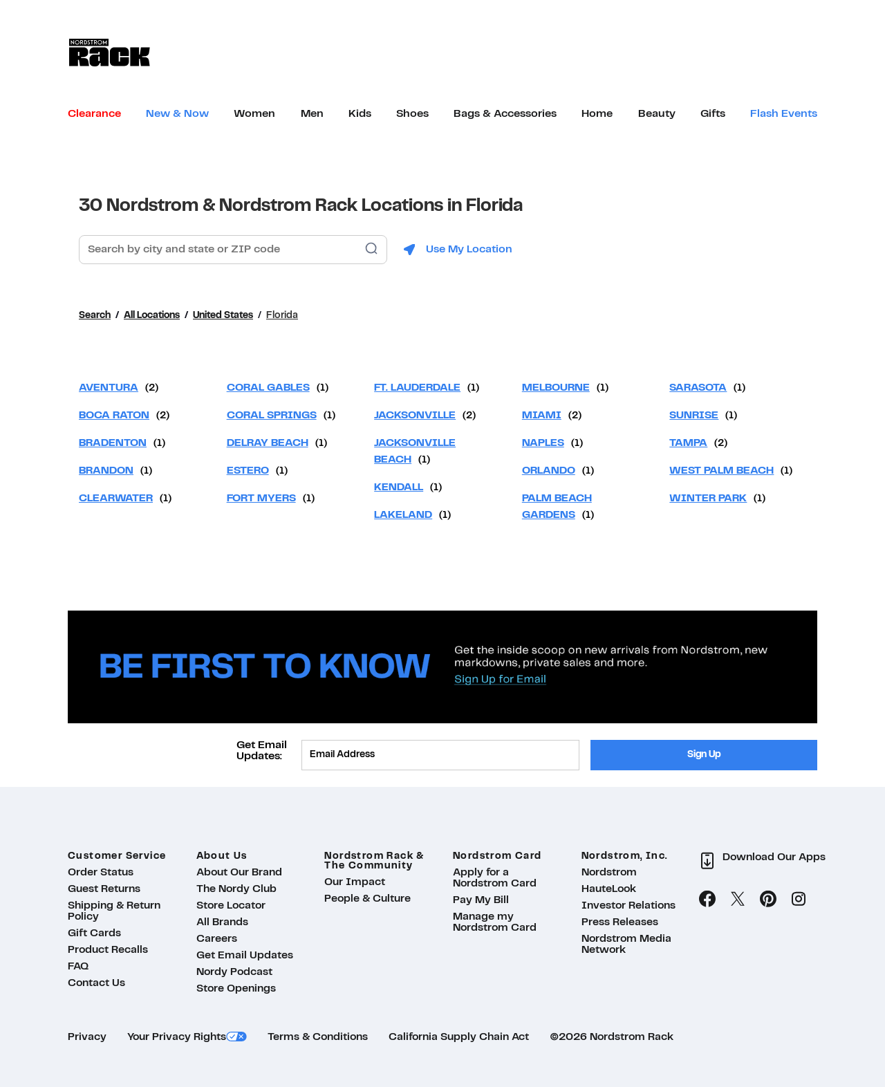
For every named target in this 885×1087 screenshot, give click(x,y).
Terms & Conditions (318, 1037)
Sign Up (704, 754)
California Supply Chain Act (459, 1037)
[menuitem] (94, 114)
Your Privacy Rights (176, 1037)
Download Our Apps (774, 857)
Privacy (87, 1037)
